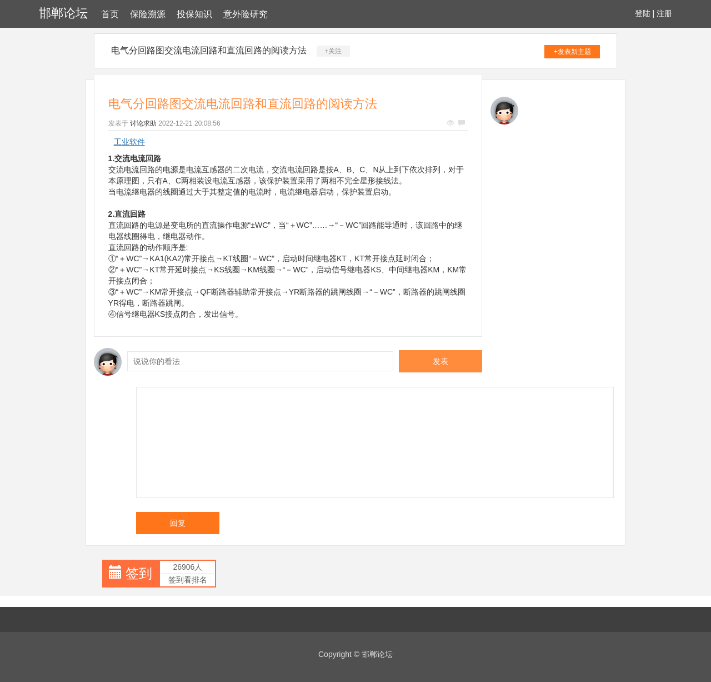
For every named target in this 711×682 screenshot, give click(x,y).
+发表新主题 (572, 52)
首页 (110, 14)
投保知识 (194, 14)
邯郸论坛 (63, 13)
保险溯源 (148, 14)
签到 (139, 573)
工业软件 (129, 141)
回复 (178, 523)
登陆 (642, 13)
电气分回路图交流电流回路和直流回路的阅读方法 (209, 50)
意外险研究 (245, 14)
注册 (664, 13)
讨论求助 (143, 123)
